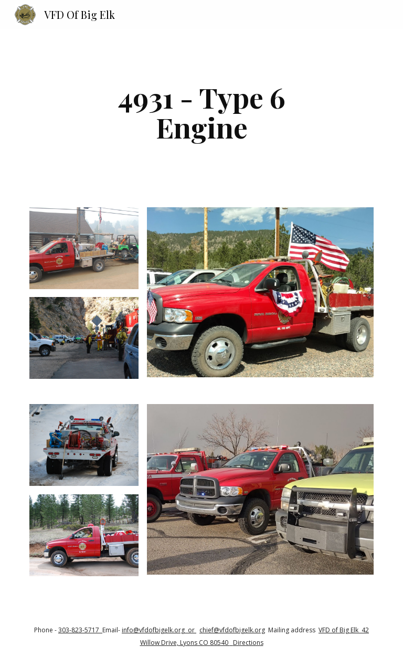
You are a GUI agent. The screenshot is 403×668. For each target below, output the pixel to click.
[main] (201, 112)
